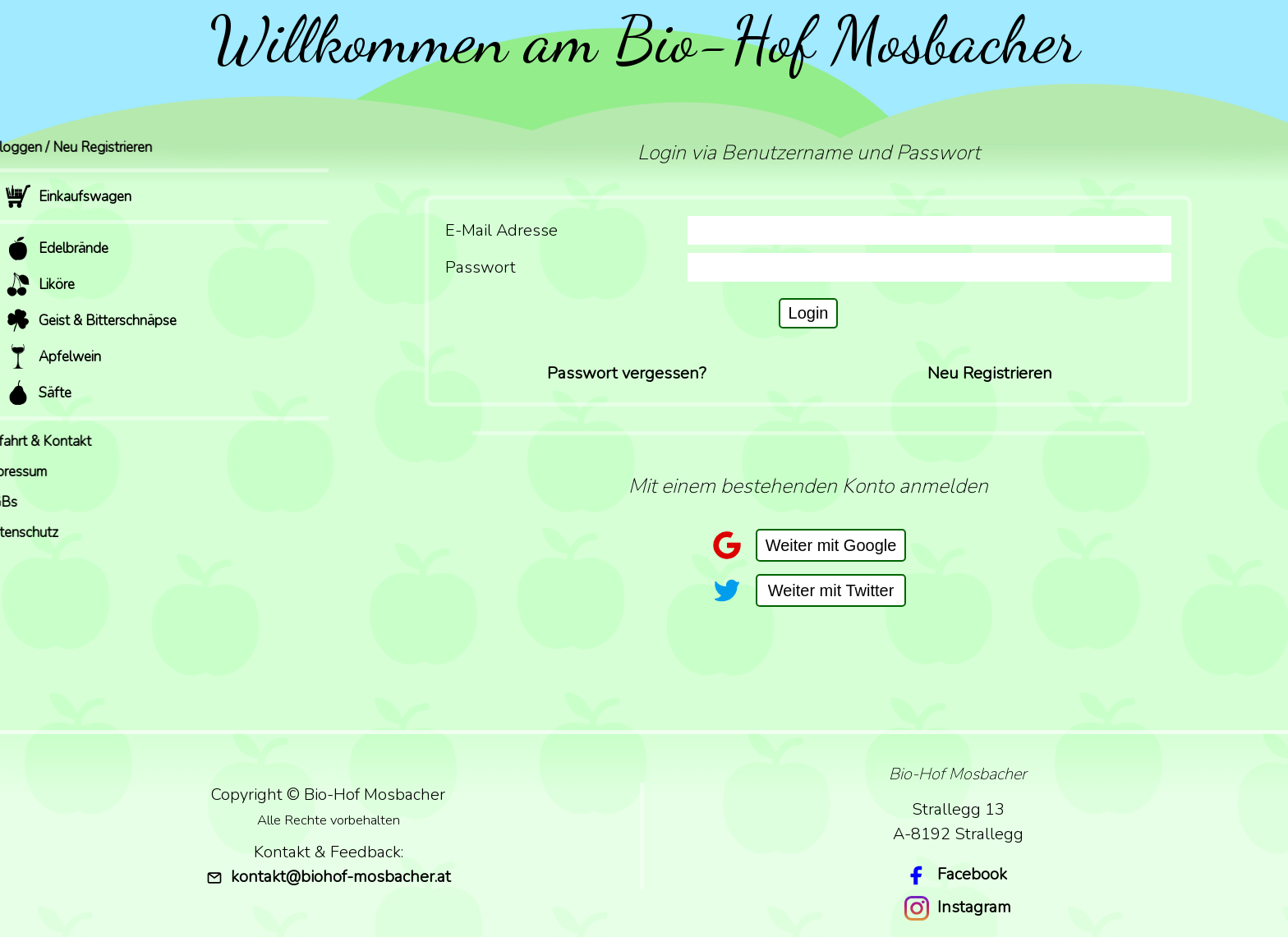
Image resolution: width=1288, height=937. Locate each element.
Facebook (972, 874)
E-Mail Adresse (501, 230)
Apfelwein (53, 356)
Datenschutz (44, 532)
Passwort (480, 267)
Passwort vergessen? (626, 373)
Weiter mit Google (831, 545)
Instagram (974, 907)
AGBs (24, 502)
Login (809, 313)
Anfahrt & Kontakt (61, 441)
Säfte (38, 392)
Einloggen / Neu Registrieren (91, 147)
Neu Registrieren (989, 373)
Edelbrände (57, 248)
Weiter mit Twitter (831, 590)
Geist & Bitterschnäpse (91, 320)
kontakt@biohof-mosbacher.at (328, 877)
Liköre (40, 284)
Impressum (38, 471)
